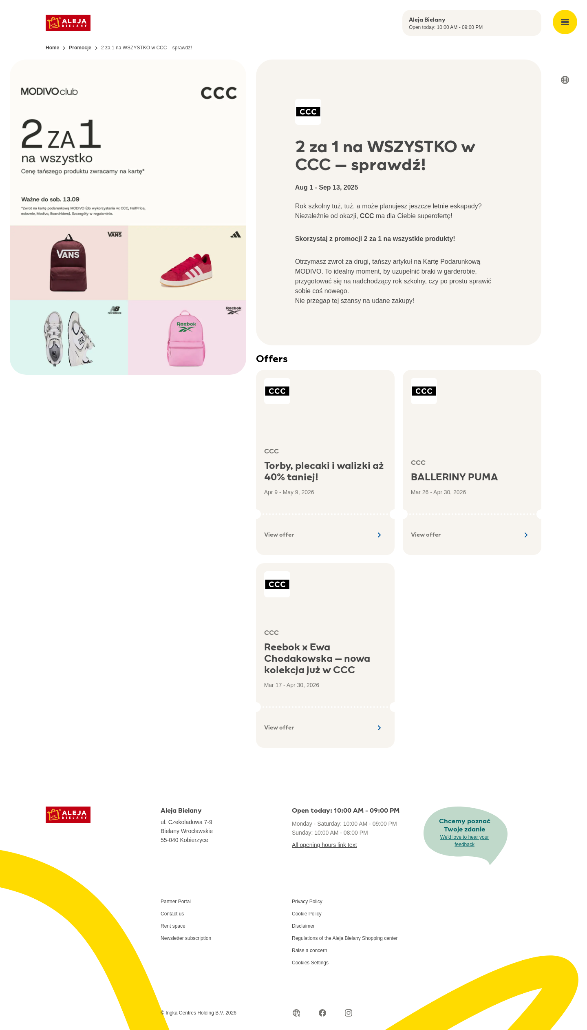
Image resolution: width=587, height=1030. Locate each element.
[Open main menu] (565, 22)
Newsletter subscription (186, 938)
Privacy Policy (307, 901)
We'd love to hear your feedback (464, 840)
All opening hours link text (324, 845)
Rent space (173, 926)
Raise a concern (309, 950)
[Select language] (565, 80)
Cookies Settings (310, 963)
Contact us (172, 914)
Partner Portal (176, 901)
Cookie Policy (307, 914)
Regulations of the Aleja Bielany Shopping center (345, 938)
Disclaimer (303, 926)
